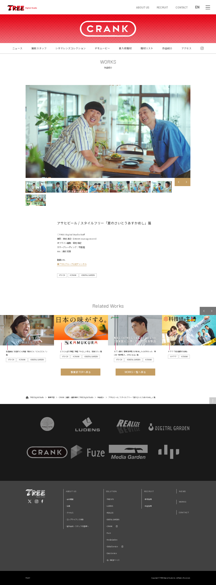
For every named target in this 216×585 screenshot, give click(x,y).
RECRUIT (162, 7)
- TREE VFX (110, 499)
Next (187, 182)
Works (182, 501)
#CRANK (73, 275)
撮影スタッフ (39, 48)
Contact (184, 512)
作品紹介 (167, 48)
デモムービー (102, 48)
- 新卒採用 (148, 499)
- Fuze (108, 533)
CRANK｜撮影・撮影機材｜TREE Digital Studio (76, 397)
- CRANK (109, 526)
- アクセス (69, 513)
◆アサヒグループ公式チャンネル (72, 263)
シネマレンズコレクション (70, 48)
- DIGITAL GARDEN (112, 519)
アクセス (186, 48)
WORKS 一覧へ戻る (135, 372)
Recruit (149, 491)
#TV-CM (62, 275)
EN (197, 7)
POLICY (28, 578)
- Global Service (112, 546)
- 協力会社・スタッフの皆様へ (77, 526)
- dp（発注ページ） (113, 560)
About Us (71, 491)
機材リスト (147, 48)
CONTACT (182, 7)
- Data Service (111, 553)
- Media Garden (111, 540)
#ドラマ (173, 356)
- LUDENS (109, 506)
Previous (179, 182)
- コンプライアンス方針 (75, 519)
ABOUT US (142, 7)
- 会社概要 (69, 499)
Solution (111, 491)
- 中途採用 (148, 506)
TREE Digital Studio (37, 397)
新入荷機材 (125, 48)
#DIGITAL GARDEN (88, 275)
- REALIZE (109, 513)
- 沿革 (68, 506)
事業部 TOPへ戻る (81, 372)
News (182, 491)
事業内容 (51, 397)
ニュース (17, 48)
